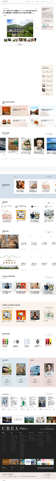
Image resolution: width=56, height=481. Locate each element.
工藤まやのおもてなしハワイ (14, 440)
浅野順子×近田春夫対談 (31, 437)
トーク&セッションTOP (31, 434)
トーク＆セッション (36, 1)
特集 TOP (49, 232)
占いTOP (49, 334)
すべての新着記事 (4, 434)
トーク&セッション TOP (49, 277)
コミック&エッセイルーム (44, 1)
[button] (37, 28)
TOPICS (3, 450)
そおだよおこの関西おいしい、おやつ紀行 (14, 443)
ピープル (12, 468)
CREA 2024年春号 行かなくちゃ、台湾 (22, 454)
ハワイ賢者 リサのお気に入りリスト (14, 438)
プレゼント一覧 (44, 28)
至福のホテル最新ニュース (14, 441)
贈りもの (3, 435)
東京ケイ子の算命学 (49, 439)
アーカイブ (3, 446)
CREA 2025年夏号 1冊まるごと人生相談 (22, 443)
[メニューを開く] (52, 1)
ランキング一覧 (49, 176)
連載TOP (12, 434)
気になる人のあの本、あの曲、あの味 (32, 436)
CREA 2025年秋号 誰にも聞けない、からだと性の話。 (23, 441)
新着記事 (27, 1)
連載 (30, 1)
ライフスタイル (4, 440)
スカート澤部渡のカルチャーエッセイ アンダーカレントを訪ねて (41, 444)
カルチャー (3, 439)
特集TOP (21, 434)
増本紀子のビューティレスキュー (14, 452)
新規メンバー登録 (47, 20)
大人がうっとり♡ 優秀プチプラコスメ (14, 450)
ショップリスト (7, 384)
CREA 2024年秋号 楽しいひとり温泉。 (22, 450)
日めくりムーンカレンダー (49, 440)
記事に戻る (20, 44)
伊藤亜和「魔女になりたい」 (41, 435)
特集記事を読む (7, 381)
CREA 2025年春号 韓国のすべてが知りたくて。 (23, 446)
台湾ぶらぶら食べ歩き (13, 435)
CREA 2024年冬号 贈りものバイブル (22, 456)
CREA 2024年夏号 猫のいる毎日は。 (22, 452)
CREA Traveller (5, 8)
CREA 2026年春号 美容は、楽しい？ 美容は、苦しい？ (23, 436)
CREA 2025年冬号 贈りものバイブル (22, 448)
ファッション (3, 443)
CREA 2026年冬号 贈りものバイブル (22, 439)
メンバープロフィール (22, 468)
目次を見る (7, 379)
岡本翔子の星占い (49, 435)
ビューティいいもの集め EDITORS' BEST (14, 448)
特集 (32, 1)
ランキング (3, 445)
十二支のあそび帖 (40, 439)
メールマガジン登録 (47, 474)
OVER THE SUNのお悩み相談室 (32, 440)
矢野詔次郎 (5, 15)
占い (49, 1)
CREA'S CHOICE (4, 449)
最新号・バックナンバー (5, 468)
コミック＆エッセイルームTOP (49, 308)
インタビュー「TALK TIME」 (41, 440)
